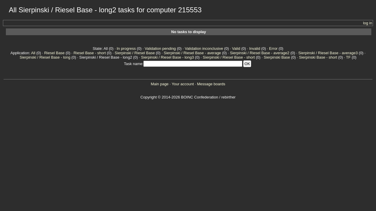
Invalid (254, 48)
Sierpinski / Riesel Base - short (229, 57)
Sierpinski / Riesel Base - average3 (327, 53)
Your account (183, 84)
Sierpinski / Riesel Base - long (45, 57)
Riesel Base (54, 53)
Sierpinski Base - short (318, 57)
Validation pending (160, 48)
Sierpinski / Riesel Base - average (192, 53)
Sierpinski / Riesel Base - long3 (167, 57)
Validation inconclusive (204, 48)
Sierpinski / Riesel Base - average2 (259, 53)
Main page (160, 84)
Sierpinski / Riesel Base (135, 53)
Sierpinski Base (277, 57)
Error (273, 48)
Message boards (211, 84)
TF (348, 57)
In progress (126, 48)
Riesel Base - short (89, 53)
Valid (236, 48)
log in (367, 23)
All (33, 53)
